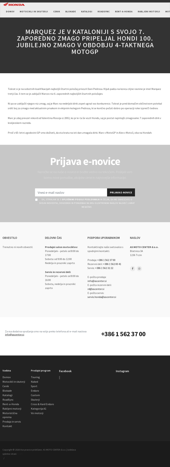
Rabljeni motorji (11, 408)
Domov (6, 377)
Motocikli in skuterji (13, 381)
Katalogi (7, 395)
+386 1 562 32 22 (104, 268)
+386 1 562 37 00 (106, 260)
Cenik (5, 386)
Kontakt (7, 426)
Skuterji (35, 399)
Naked (34, 381)
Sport (34, 386)
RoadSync (7, 399)
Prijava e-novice (121, 192)
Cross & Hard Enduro (42, 404)
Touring (35, 377)
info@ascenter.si (97, 281)
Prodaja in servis (11, 421)
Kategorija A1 (38, 408)
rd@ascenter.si (95, 289)
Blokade (7, 390)
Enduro (35, 390)
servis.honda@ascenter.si (101, 297)
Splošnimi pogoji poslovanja (81, 199)
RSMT (20, 453)
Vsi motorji (37, 413)
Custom (35, 395)
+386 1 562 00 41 (112, 264)
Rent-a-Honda (10, 404)
